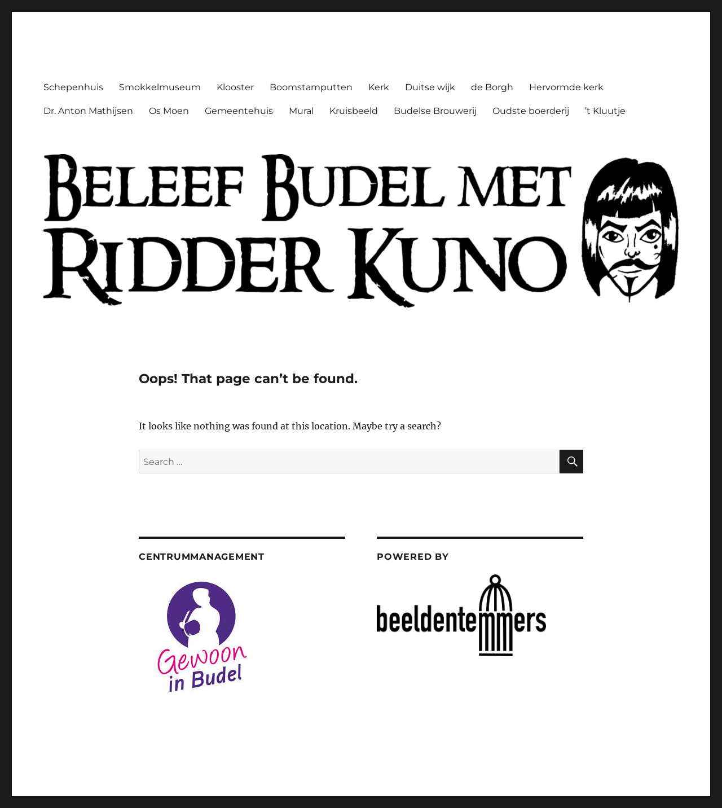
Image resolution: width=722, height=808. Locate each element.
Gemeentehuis (239, 111)
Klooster (235, 87)
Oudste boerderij (530, 111)
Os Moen (169, 111)
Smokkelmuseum (160, 87)
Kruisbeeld (353, 111)
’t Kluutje (605, 111)
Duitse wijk (430, 87)
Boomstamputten (311, 87)
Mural (301, 111)
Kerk (378, 87)
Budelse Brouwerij (435, 111)
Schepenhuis (73, 87)
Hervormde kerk (566, 87)
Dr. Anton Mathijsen (88, 111)
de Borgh (492, 87)
